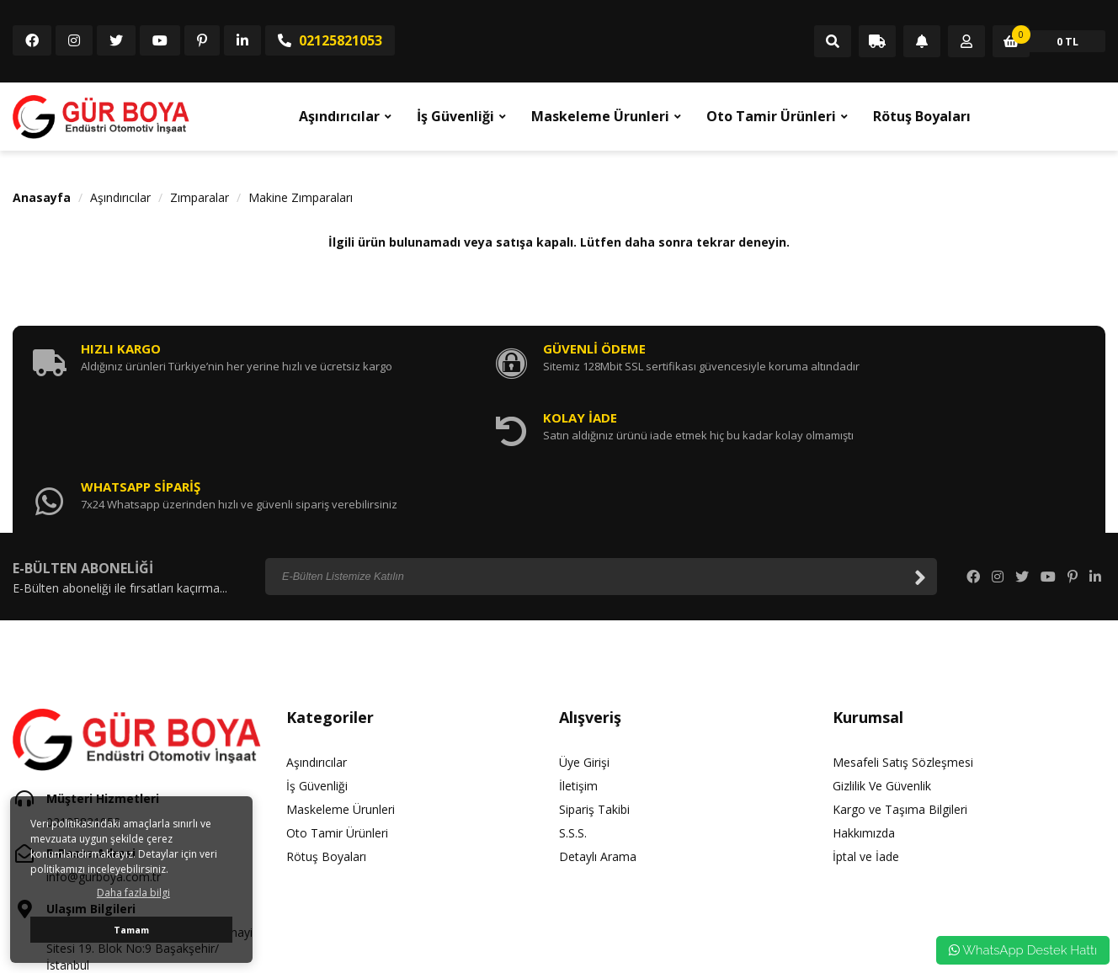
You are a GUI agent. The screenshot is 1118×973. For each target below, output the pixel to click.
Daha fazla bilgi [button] (133, 892)
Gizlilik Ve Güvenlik (882, 656)
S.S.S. (573, 703)
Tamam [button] (131, 929)
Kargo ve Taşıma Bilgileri (900, 680)
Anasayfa (42, 197)
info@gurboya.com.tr (103, 747)
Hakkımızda (864, 703)
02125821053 (330, 40)
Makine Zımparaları (300, 197)
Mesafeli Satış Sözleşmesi (903, 633)
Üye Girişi (584, 633)
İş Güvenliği (455, 116)
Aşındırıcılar (339, 116)
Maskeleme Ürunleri (600, 116)
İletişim (578, 656)
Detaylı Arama (597, 727)
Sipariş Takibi (594, 680)
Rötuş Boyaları (922, 116)
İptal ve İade (866, 727)
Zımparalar (199, 197)
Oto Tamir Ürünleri (771, 116)
